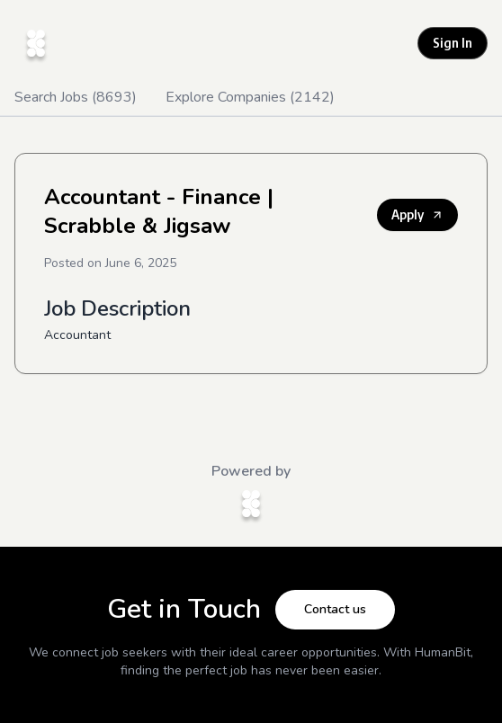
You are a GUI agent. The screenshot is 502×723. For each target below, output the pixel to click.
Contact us (335, 609)
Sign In (452, 42)
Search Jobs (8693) (75, 97)
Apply (417, 214)
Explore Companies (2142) (250, 97)
